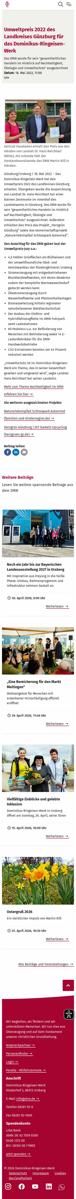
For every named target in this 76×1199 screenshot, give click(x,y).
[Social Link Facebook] (22, 1188)
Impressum (41, 1173)
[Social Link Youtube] (36, 1188)
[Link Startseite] (7, 5)
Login (10, 1062)
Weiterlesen (55, 606)
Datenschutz (18, 1173)
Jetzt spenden (16, 1154)
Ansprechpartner (18, 1045)
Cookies (60, 1173)
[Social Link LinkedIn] (50, 1188)
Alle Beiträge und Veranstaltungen (43, 964)
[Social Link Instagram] (9, 1188)
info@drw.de (25, 1099)
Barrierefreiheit (20, 1178)
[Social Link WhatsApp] (62, 1189)
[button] (7, 452)
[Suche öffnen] (61, 5)
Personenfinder (17, 1054)
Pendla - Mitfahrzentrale (24, 1070)
